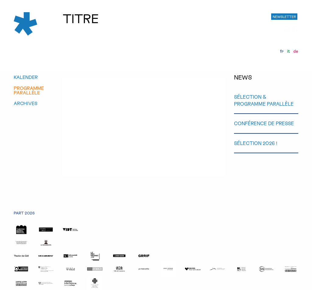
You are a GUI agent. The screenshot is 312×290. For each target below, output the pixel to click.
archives (25, 103)
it (288, 51)
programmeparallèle (29, 90)
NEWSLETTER (284, 17)
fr (282, 51)
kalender (26, 77)
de (295, 51)
